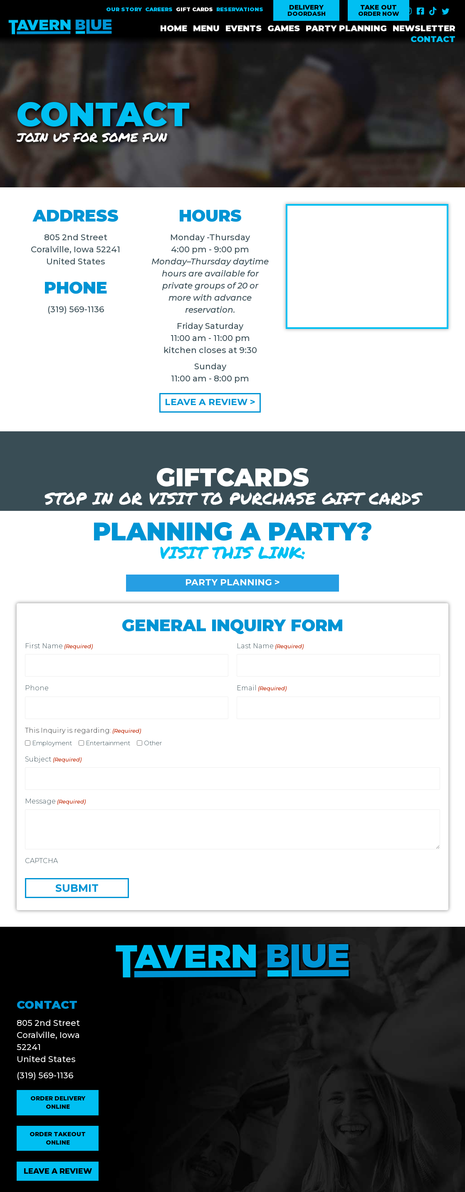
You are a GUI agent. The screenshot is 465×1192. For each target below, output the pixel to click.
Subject (53, 754)
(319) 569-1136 (75, 309)
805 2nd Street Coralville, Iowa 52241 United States (75, 249)
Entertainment (108, 738)
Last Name (270, 647)
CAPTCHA (41, 853)
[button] (306, 10)
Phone (37, 686)
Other (153, 738)
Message (55, 794)
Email (262, 686)
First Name (59, 647)
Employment (52, 738)
